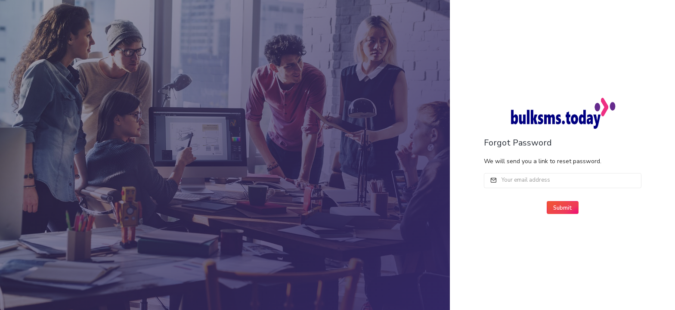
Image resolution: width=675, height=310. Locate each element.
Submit (562, 208)
